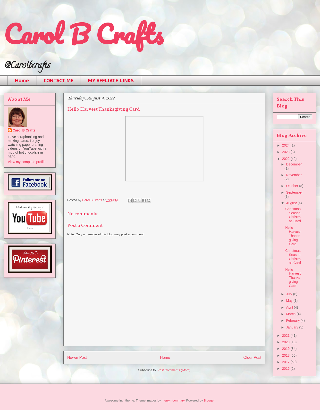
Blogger (209, 400)
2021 (286, 335)
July (289, 294)
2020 (286, 342)
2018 (286, 355)
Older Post (252, 357)
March (291, 314)
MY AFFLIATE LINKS (111, 80)
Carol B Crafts (83, 34)
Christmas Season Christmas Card (293, 215)
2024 (286, 145)
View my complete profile (26, 162)
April (290, 307)
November (294, 175)
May (289, 301)
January (292, 327)
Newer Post (77, 357)
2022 (286, 159)
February (293, 320)
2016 (286, 368)
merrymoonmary (173, 400)
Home (22, 80)
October (292, 186)
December (294, 164)
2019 (286, 349)
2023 (286, 152)
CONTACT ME (58, 80)
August (291, 203)
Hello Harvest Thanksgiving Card (293, 236)
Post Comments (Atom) (174, 370)
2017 (286, 362)
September (294, 192)
